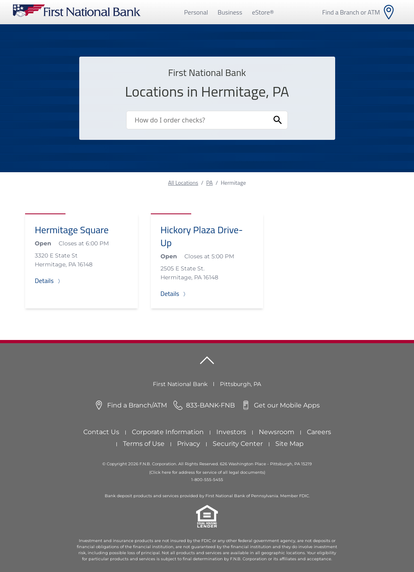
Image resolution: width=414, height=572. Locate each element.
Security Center (238, 443)
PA (209, 182)
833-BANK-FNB (210, 405)
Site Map (289, 443)
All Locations (183, 182)
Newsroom (276, 432)
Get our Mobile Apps (287, 405)
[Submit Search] (277, 120)
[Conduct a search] (197, 120)
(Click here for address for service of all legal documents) (207, 472)
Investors (231, 432)
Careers (319, 432)
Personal (196, 12)
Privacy (188, 443)
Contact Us (101, 432)
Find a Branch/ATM (137, 405)
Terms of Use (144, 443)
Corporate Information (168, 432)
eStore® (263, 12)
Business (230, 12)
